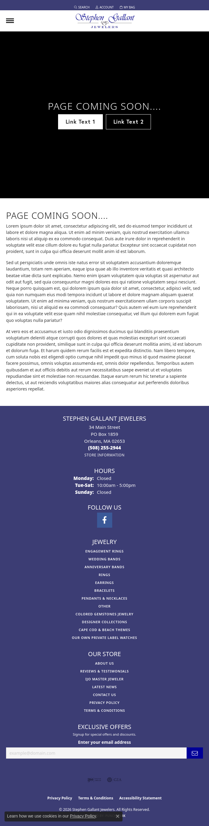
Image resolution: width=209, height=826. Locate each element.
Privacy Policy (105, 702)
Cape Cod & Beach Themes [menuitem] (104, 629)
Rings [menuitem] (104, 574)
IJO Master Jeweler (104, 679)
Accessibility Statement (140, 798)
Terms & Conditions (104, 710)
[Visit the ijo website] (94, 779)
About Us (104, 663)
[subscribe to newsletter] (195, 753)
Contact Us (104, 694)
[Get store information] (104, 455)
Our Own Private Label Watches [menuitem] (104, 637)
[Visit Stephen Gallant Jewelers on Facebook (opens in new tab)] (104, 520)
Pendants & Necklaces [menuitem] (104, 598)
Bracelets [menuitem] (104, 590)
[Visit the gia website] (114, 779)
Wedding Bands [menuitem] (105, 559)
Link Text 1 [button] (80, 121)
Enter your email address (104, 742)
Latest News (104, 687)
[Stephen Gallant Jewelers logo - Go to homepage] (104, 20)
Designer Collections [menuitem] (104, 622)
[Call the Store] (104, 448)
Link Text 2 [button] (128, 121)
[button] (82, 7)
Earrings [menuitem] (104, 582)
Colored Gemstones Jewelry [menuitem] (105, 614)
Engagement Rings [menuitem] (104, 551)
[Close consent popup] (117, 816)
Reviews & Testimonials (104, 671)
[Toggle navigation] (10, 20)
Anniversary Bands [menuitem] (104, 567)
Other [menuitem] (104, 606)
